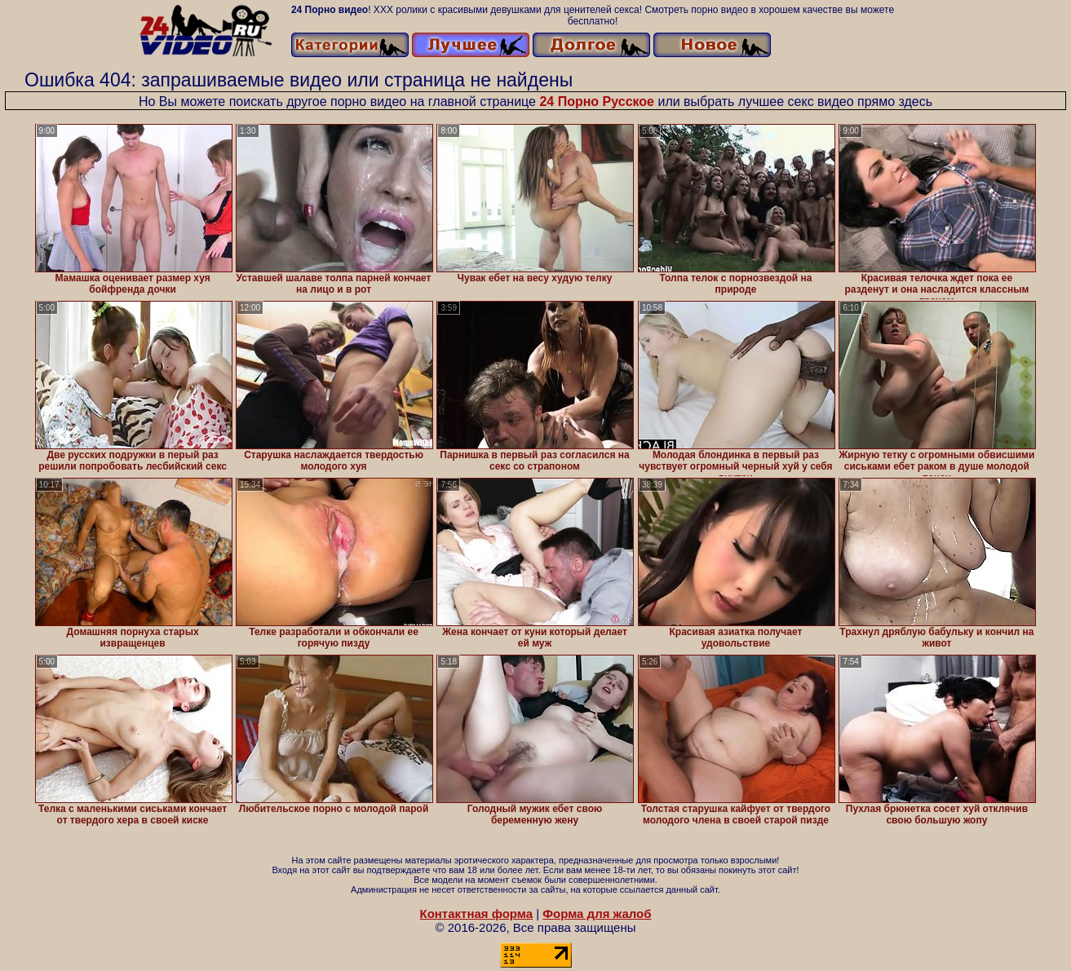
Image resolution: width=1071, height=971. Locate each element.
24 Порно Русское (596, 101)
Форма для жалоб (596, 913)
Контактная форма (476, 913)
